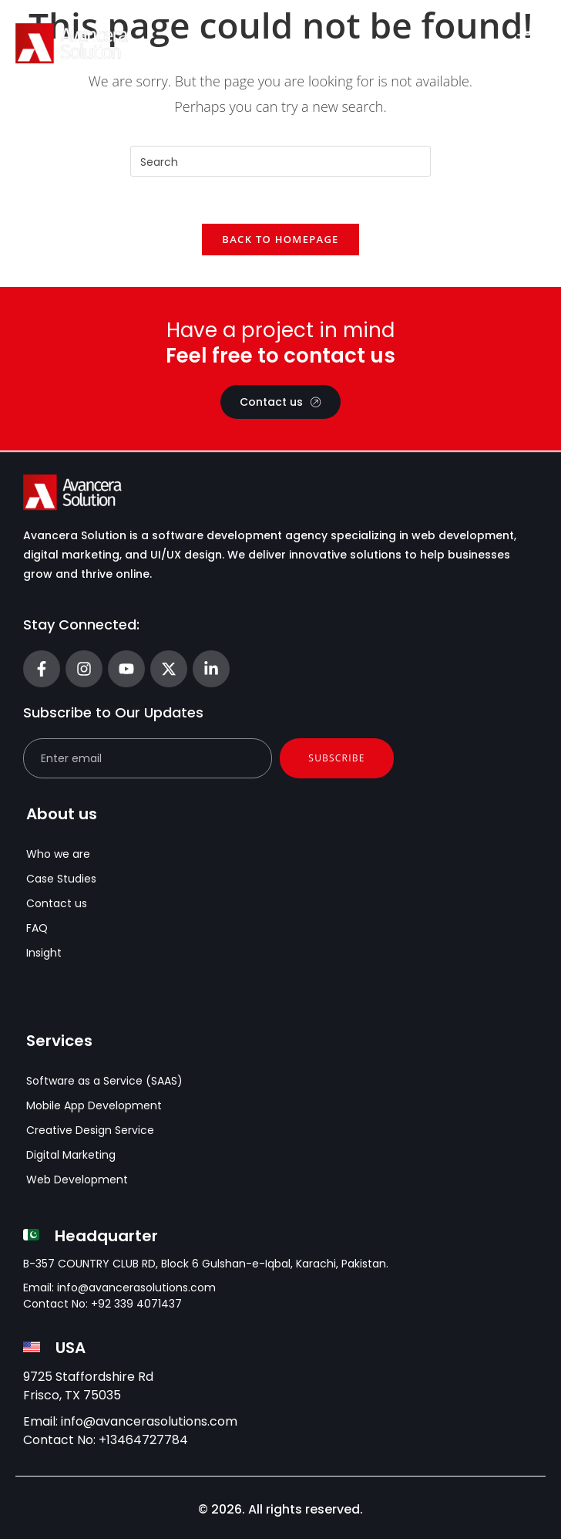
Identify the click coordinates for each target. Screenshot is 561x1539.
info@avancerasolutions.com (136, 1288)
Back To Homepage (280, 239)
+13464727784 (143, 1441)
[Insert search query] (280, 161)
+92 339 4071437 (136, 1304)
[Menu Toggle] (528, 43)
